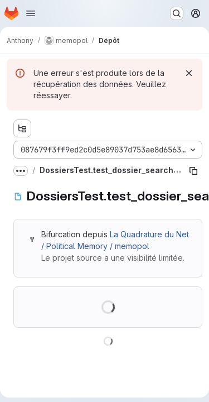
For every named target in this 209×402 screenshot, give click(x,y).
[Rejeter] (189, 73)
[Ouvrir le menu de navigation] (31, 13)
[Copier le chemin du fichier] (193, 171)
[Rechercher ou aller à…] (176, 13)
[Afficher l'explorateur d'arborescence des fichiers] (22, 128)
